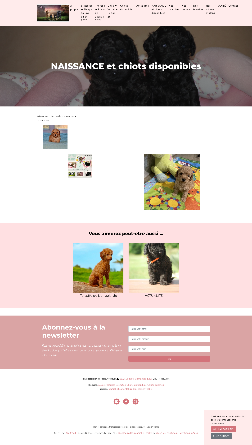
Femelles (110, 384)
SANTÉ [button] (222, 5)
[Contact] (116, 401)
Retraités (121, 384)
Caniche (113, 388)
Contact (233, 5)
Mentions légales (189, 432)
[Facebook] (126, 401)
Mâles (101, 384)
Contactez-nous (142, 378)
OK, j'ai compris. (223, 429)
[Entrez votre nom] (169, 349)
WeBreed (71, 432)
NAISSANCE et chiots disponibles (159, 9)
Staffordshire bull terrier (131, 388)
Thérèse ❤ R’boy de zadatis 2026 (100, 13)
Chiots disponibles (127, 7)
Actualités (142, 5)
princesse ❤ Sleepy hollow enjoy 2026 (87, 13)
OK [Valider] (169, 358)
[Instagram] (135, 401)
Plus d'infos (221, 436)
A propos (74, 7)
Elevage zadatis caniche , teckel (135, 432)
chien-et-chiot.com (167, 432)
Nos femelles (198, 7)
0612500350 (126, 378)
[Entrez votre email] (169, 329)
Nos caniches (174, 7)
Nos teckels (186, 7)
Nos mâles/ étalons (210, 9)
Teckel (148, 388)
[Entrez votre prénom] (169, 339)
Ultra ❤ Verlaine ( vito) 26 (113, 11)
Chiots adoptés (155, 384)
